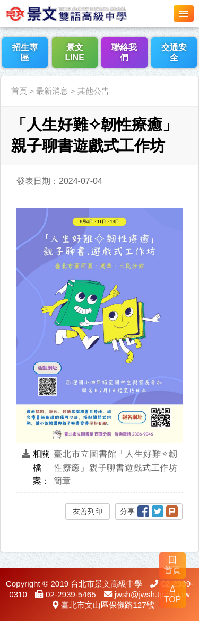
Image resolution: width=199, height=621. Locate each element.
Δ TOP (172, 594)
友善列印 (87, 511)
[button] (184, 13)
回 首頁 (172, 565)
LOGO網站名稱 (79, 13)
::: (3, 69)
